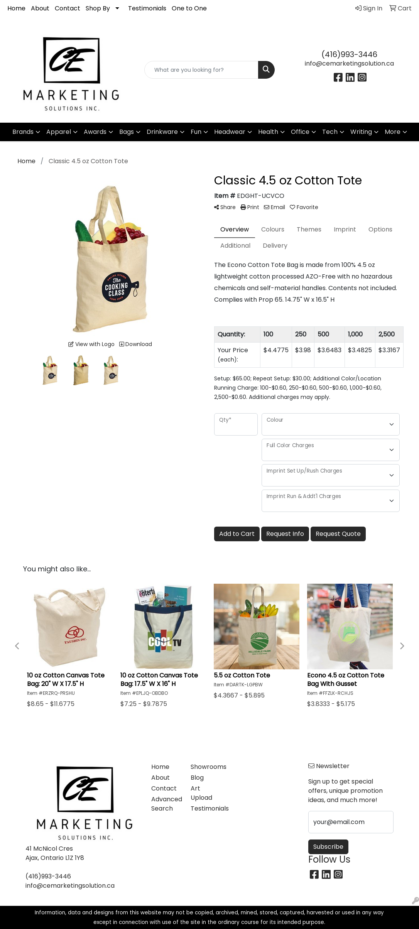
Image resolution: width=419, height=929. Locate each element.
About (40, 8)
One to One (189, 8)
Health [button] (268, 131)
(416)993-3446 (349, 54)
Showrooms (206, 766)
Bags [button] (126, 131)
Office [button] (300, 131)
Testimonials (147, 8)
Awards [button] (95, 131)
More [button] (392, 131)
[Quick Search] (201, 70)
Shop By (98, 8)
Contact (67, 8)
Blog (197, 777)
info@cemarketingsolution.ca (349, 63)
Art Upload (201, 793)
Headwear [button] (229, 131)
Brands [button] (23, 131)
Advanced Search (166, 804)
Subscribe (328, 846)
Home (16, 8)
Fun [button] (196, 131)
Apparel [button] (58, 131)
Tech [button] (330, 131)
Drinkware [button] (162, 131)
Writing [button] (361, 131)
